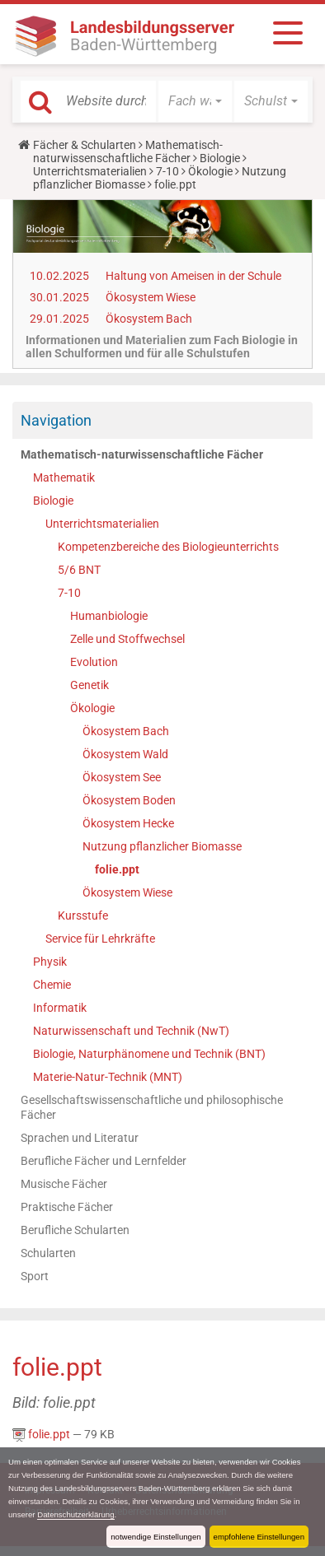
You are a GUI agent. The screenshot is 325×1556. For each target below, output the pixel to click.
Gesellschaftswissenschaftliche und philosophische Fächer (152, 1107)
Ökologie (210, 171)
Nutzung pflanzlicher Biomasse (162, 846)
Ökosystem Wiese (150, 297)
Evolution (94, 662)
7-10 (167, 171)
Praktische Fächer (67, 1207)
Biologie (220, 158)
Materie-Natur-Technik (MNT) (107, 1076)
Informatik (60, 1007)
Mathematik (64, 477)
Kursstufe (83, 915)
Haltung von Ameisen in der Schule (193, 275)
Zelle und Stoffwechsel (127, 638)
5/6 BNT (79, 569)
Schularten (48, 1253)
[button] (195, 101)
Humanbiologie (109, 615)
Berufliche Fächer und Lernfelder (103, 1160)
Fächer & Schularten (84, 144)
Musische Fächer (64, 1183)
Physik (50, 961)
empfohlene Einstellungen (259, 1536)
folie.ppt (117, 869)
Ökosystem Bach (149, 318)
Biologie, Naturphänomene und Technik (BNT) (149, 1053)
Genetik (89, 685)
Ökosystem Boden (129, 800)
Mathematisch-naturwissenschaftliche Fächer (128, 151)
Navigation (56, 420)
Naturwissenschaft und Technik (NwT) (131, 1030)
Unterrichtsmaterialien (90, 171)
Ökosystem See (121, 777)
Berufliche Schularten (75, 1230)
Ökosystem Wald (125, 754)
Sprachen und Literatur (80, 1137)
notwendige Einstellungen (155, 1536)
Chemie (52, 984)
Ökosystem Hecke (128, 823)
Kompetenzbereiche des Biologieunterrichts (168, 546)
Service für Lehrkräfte (100, 938)
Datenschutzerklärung (75, 1514)
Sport (35, 1276)
